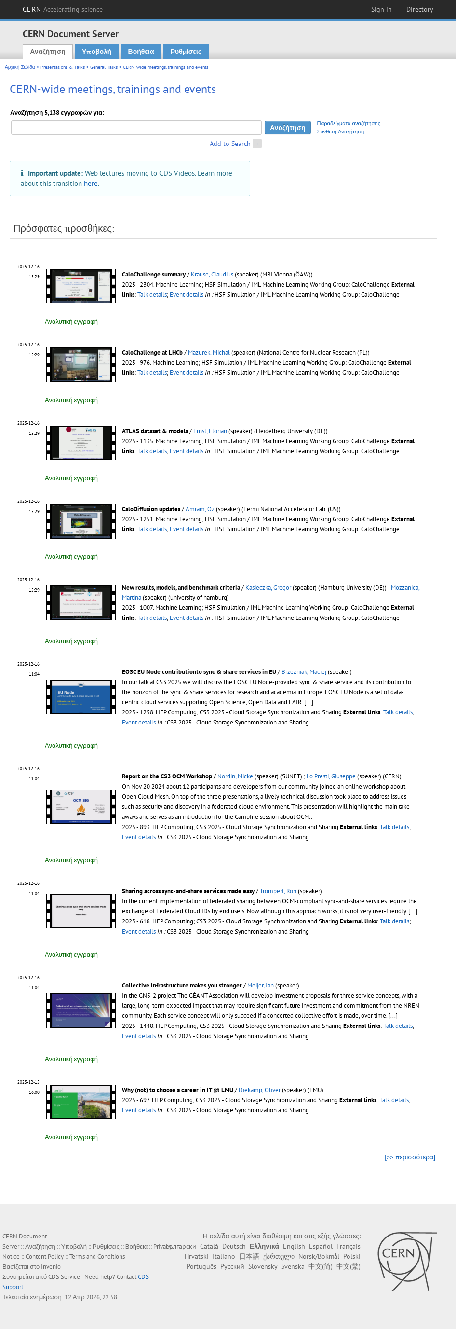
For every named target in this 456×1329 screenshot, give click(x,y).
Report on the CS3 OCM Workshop (167, 776)
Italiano (224, 1256)
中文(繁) (348, 1266)
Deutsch (234, 1246)
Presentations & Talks (62, 67)
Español (321, 1246)
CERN (63, 9)
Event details (186, 294)
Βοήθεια (141, 51)
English (294, 1246)
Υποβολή (96, 51)
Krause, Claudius (212, 274)
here (91, 183)
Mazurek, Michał (209, 352)
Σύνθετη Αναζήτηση (340, 131)
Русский (232, 1266)
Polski (352, 1256)
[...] (308, 702)
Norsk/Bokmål (318, 1256)
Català (209, 1246)
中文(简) (320, 1266)
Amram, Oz (200, 509)
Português (201, 1266)
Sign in (381, 9)
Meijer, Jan (260, 985)
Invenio (51, 1267)
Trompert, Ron (278, 891)
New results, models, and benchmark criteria (181, 587)
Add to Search (230, 143)
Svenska (293, 1266)
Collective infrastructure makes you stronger (182, 985)
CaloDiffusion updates (151, 509)
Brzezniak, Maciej (304, 672)
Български (181, 1246)
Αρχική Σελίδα (20, 67)
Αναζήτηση (48, 51)
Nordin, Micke (235, 776)
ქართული (279, 1256)
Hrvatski (197, 1256)
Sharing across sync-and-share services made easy (188, 891)
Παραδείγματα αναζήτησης (349, 123)
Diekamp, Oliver (260, 1090)
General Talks (104, 67)
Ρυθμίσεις (186, 51)
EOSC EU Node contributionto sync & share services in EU (199, 672)
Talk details (152, 294)
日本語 (249, 1256)
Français (348, 1246)
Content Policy (45, 1256)
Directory (419, 9)
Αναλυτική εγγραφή (71, 321)
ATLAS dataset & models (155, 431)
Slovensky (262, 1266)
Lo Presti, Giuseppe (331, 776)
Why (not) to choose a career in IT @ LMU (177, 1090)
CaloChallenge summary (154, 274)
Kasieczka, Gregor (268, 587)
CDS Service (64, 1277)
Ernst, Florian (210, 431)
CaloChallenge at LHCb (152, 352)
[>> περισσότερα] (410, 1157)
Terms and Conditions (97, 1256)
